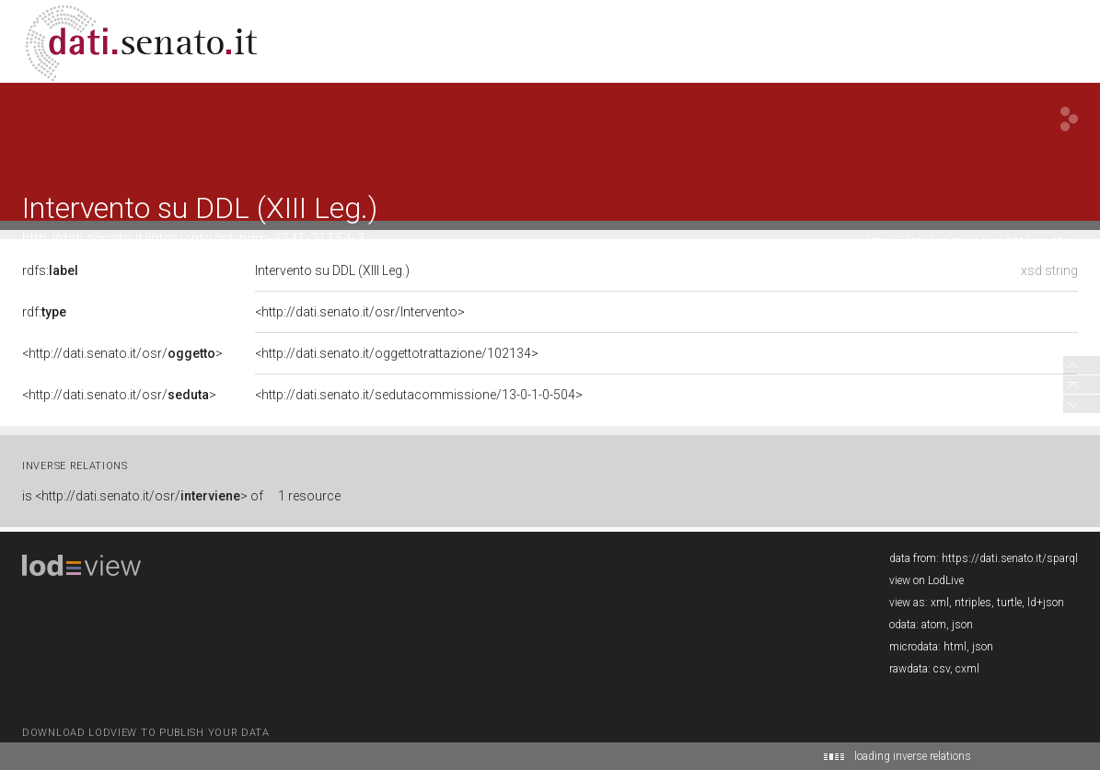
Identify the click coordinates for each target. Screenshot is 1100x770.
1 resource (309, 495)
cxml (967, 668)
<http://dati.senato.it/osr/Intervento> (354, 312)
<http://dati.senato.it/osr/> (968, 240)
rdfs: (50, 270)
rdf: (44, 312)
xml (940, 602)
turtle (1009, 602)
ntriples (973, 602)
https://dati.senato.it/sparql (1010, 558)
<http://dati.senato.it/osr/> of (149, 495)
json (962, 624)
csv (941, 668)
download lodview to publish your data (146, 733)
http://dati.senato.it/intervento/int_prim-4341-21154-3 (193, 238)
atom (933, 624)
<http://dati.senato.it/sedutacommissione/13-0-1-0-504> (413, 394)
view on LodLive (926, 580)
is (142, 495)
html (955, 646)
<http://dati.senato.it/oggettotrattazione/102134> (391, 353)
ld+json (1045, 602)
